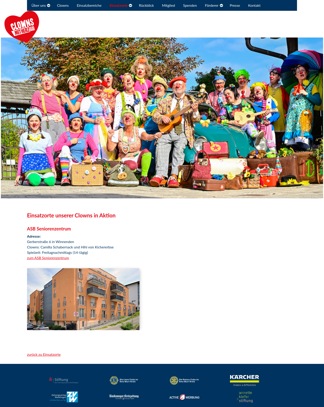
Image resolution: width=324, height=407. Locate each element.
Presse (235, 5)
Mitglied (168, 5)
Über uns (39, 5)
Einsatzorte (119, 5)
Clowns (63, 5)
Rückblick (146, 5)
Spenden (190, 5)
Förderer (211, 5)
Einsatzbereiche (89, 5)
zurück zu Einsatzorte (44, 354)
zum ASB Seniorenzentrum (48, 258)
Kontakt (254, 5)
